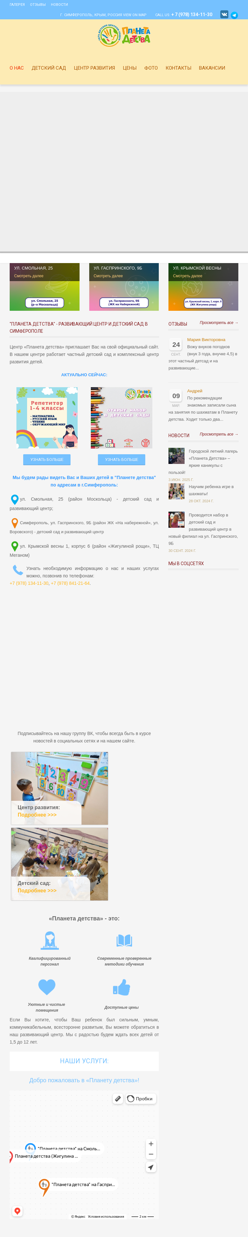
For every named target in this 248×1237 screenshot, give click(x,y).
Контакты (178, 68)
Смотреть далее (28, 276)
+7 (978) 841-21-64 (70, 583)
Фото (151, 68)
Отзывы (38, 5)
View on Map (135, 15)
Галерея (17, 5)
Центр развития (94, 68)
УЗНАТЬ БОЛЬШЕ (46, 459)
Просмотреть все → (219, 322)
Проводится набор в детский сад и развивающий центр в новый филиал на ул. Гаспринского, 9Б (203, 529)
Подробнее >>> (37, 815)
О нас (17, 68)
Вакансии (212, 68)
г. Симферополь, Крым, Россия (91, 15)
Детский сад (49, 68)
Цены (130, 68)
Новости (59, 5)
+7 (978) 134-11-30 (29, 583)
